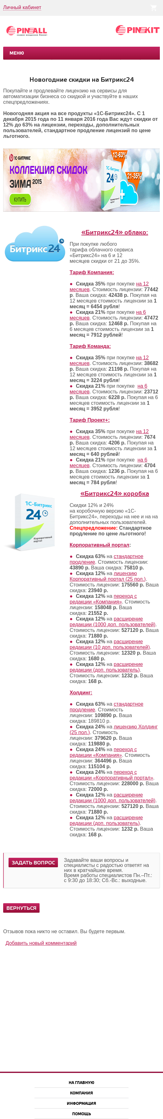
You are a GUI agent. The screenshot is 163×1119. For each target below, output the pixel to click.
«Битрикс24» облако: (114, 233)
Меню (16, 53)
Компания (81, 1093)
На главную (81, 1083)
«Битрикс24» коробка (114, 494)
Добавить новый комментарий (41, 943)
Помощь (81, 1114)
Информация (81, 1103)
